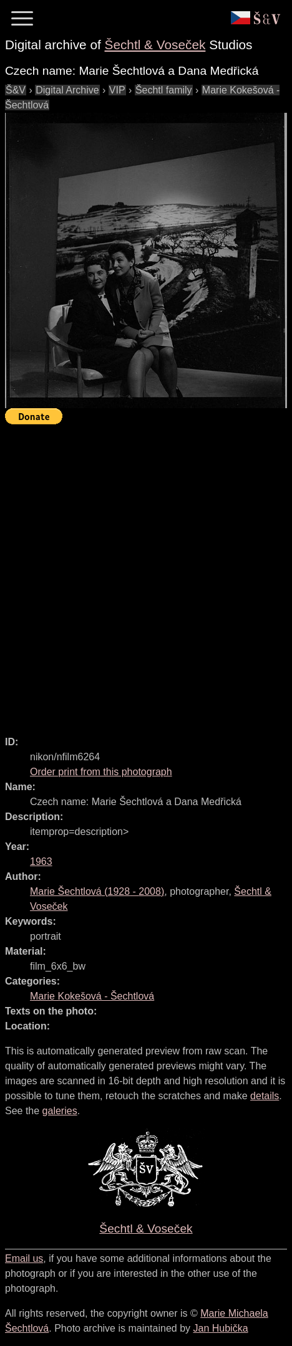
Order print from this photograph (101, 771)
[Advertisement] (146, 574)
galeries (59, 1110)
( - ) (97, 891)
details (264, 1096)
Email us (24, 1258)
